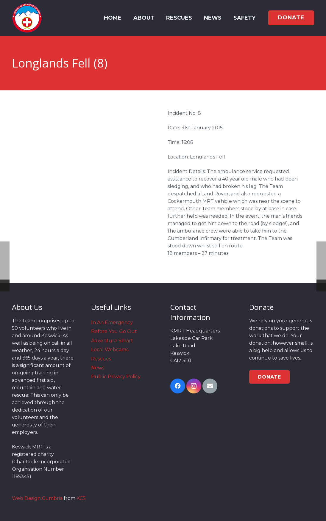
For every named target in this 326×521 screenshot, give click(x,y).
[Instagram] (193, 386)
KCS (81, 498)
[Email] (209, 386)
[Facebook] (177, 386)
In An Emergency (112, 322)
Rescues (101, 359)
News (97, 368)
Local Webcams (109, 349)
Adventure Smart (112, 340)
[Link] (27, 18)
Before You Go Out (114, 331)
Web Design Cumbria (37, 498)
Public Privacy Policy (116, 376)
